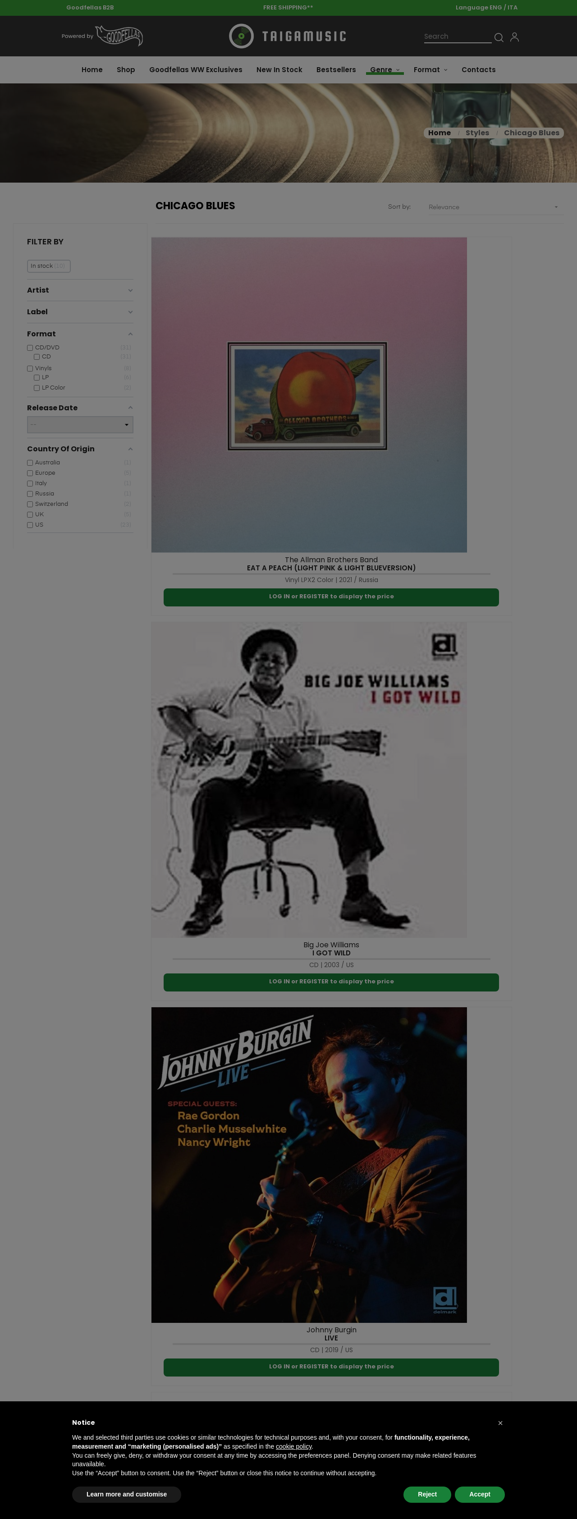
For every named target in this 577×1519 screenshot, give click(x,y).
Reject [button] (427, 1494)
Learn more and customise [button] (127, 1494)
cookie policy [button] (293, 1446)
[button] (500, 1423)
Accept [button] (479, 1494)
